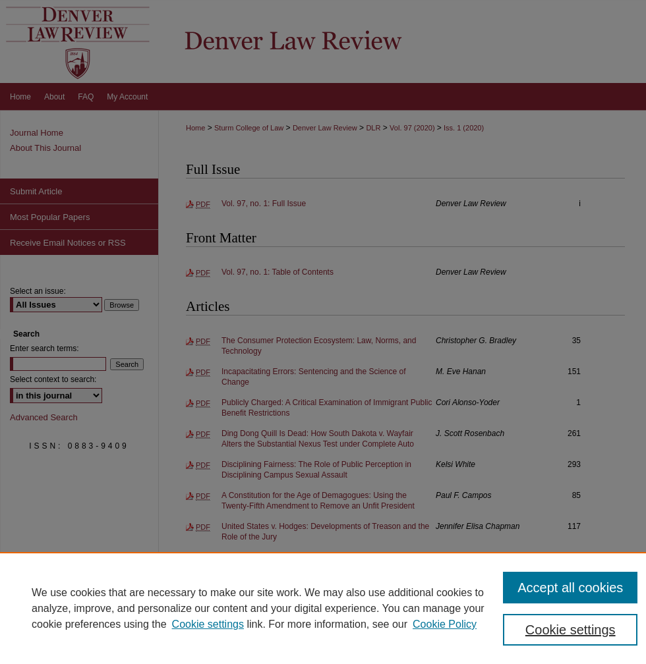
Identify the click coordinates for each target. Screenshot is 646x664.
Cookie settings (208, 624)
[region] (323, 608)
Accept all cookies (570, 587)
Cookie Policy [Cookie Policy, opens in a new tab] (445, 624)
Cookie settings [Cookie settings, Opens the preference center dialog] (570, 629)
